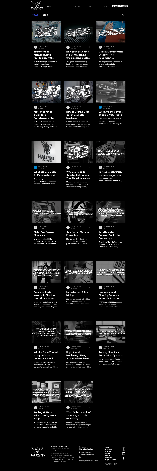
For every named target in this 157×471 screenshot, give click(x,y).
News (34, 14)
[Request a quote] (120, 6)
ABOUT (107, 456)
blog (45, 14)
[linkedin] (123, 453)
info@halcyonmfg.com (89, 461)
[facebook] (123, 458)
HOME (107, 448)
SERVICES (108, 450)
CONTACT (108, 458)
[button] (77, 5)
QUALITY (108, 452)
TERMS (107, 454)
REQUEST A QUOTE (111, 460)
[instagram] (123, 449)
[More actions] (58, 47)
